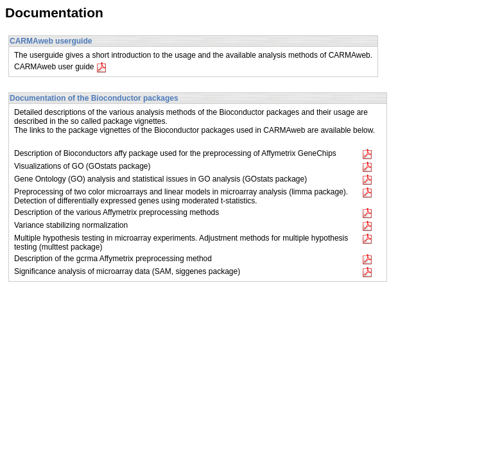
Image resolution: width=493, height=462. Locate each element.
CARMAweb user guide (60, 66)
